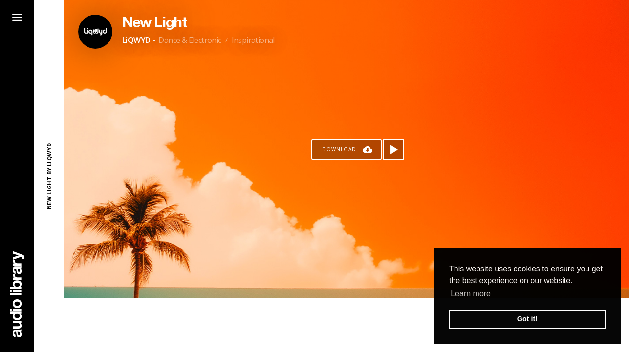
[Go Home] (17, 294)
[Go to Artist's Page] (95, 32)
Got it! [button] (527, 319)
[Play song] (393, 149)
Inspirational (253, 40)
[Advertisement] (346, 325)
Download (339, 149)
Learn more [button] (471, 294)
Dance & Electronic (189, 40)
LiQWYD (136, 40)
